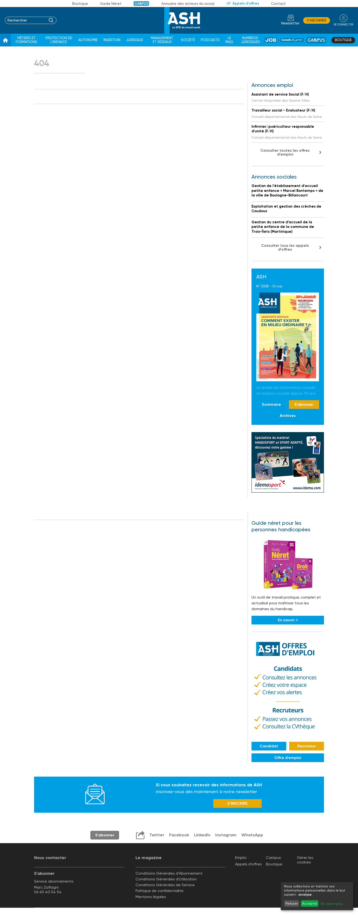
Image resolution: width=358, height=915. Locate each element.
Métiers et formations (26, 40)
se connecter (343, 24)
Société (188, 40)
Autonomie (88, 40)
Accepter (309, 903)
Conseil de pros (292, 40)
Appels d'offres (245, 3)
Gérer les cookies (305, 859)
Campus (141, 3)
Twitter (156, 835)
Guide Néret (111, 3)
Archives (288, 415)
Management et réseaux (162, 40)
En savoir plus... (333, 904)
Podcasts (210, 40)
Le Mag (229, 40)
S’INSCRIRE (237, 803)
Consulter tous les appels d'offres (285, 247)
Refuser (292, 903)
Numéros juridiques (250, 40)
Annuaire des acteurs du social (187, 3)
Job (270, 40)
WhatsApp (252, 835)
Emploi (240, 857)
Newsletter (290, 23)
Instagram (225, 835)
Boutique (80, 3)
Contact (278, 3)
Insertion (111, 40)
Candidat (269, 746)
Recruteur (306, 746)
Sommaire (271, 404)
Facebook (179, 835)
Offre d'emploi (287, 757)
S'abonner (316, 20)
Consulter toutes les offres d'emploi (285, 152)
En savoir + (288, 620)
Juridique (134, 40)
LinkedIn (202, 835)
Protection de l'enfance (58, 40)
